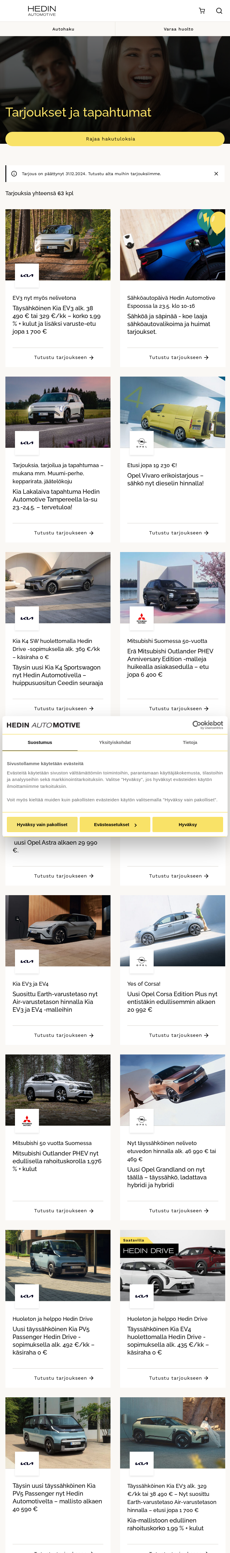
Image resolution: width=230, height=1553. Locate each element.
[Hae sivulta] (219, 11)
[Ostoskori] (202, 11)
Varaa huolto (172, 29)
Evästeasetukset (115, 824)
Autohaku (57, 29)
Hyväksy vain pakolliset (42, 824)
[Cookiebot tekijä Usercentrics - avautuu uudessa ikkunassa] (197, 725)
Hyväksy (188, 824)
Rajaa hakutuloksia (110, 139)
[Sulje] (216, 173)
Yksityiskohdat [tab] (115, 742)
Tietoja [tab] (190, 742)
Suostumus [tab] (40, 742)
